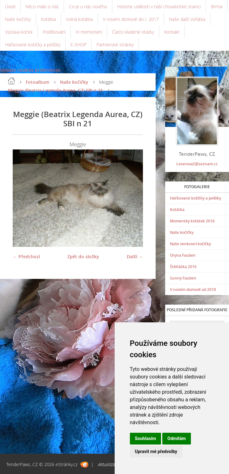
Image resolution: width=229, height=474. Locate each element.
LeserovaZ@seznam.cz (197, 164)
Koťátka (48, 19)
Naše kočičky (18, 19)
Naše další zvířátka (187, 19)
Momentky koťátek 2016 (192, 221)
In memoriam (89, 32)
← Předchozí (26, 256)
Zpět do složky (83, 256)
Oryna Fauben (183, 255)
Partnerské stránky (115, 45)
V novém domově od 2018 (193, 289)
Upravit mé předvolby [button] (156, 451)
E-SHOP (78, 45)
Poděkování (54, 32)
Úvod (10, 6)
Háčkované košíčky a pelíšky (32, 45)
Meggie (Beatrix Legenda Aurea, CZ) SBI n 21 (55, 90)
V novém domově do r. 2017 (131, 19)
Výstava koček (19, 32)
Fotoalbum (37, 82)
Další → (135, 256)
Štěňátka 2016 (183, 266)
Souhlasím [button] (145, 438)
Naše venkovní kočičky (190, 244)
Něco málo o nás (42, 6)
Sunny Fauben (183, 278)
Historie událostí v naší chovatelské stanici (159, 6)
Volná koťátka (79, 19)
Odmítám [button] (176, 438)
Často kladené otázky (133, 32)
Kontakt (171, 32)
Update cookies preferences (30, 70)
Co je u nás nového (88, 6)
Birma (216, 6)
